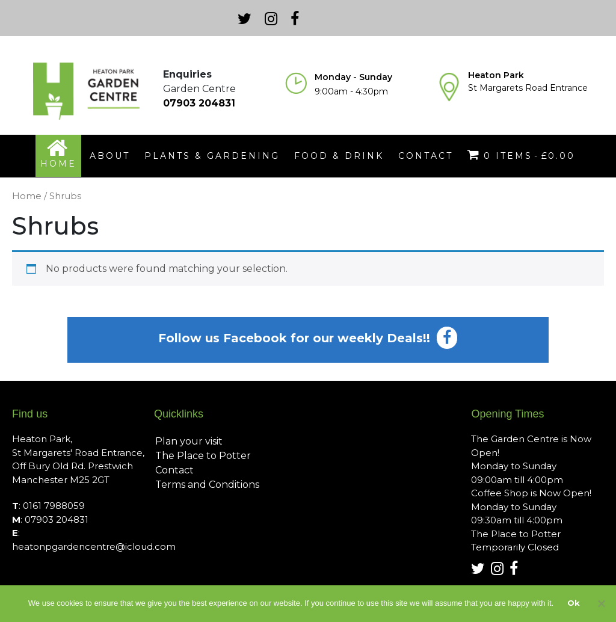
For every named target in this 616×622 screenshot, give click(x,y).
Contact (174, 470)
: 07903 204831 (50, 519)
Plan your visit (189, 441)
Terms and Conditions (207, 484)
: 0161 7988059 (48, 505)
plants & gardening (212, 155)
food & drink (339, 155)
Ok (573, 603)
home (58, 163)
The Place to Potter (203, 455)
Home (27, 196)
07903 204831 (199, 103)
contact (425, 155)
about (110, 155)
